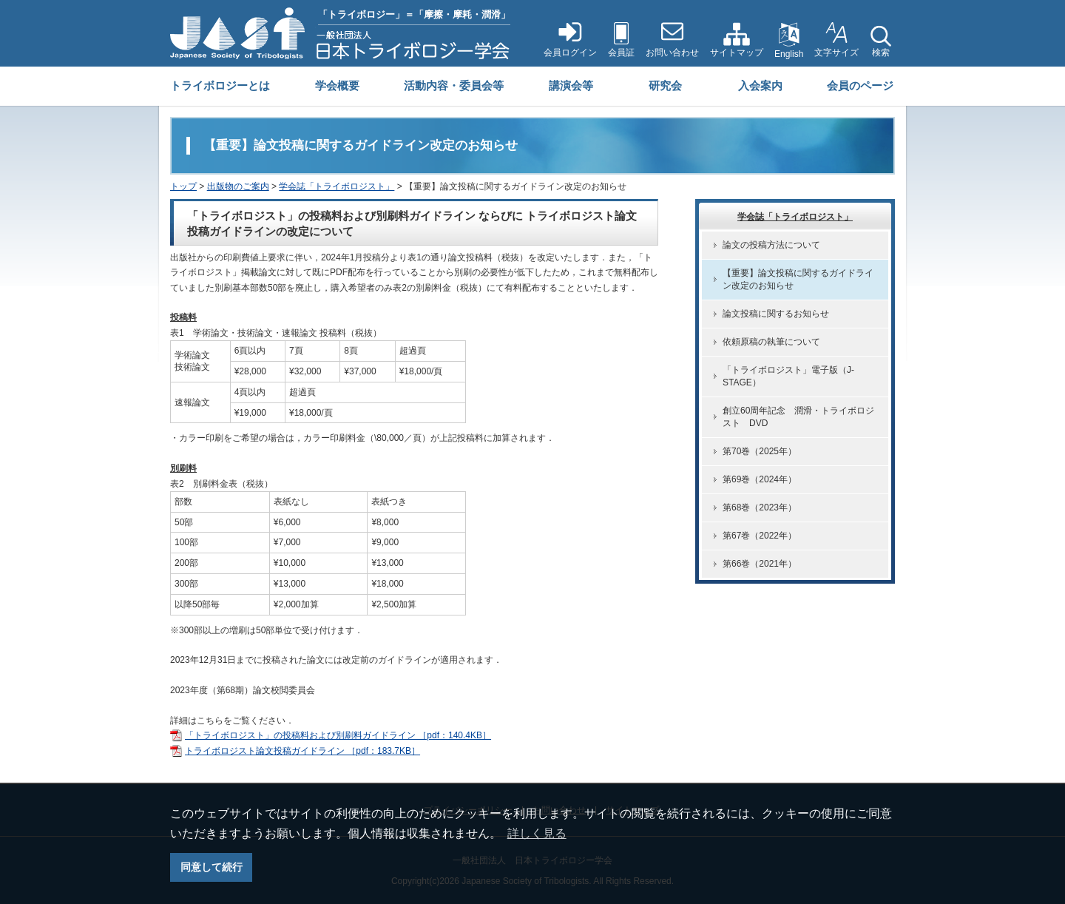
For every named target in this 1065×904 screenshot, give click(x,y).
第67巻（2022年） (760, 535)
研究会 (665, 85)
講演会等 (571, 85)
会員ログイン (570, 52)
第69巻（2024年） (760, 479)
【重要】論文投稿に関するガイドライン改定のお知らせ (798, 279)
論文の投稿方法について (771, 245)
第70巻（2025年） (760, 451)
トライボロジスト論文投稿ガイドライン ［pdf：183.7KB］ (302, 751)
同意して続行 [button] (211, 867)
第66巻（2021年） (760, 564)
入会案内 (760, 85)
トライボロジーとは (220, 85)
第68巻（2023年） (760, 507)
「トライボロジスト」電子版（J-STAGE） (788, 376)
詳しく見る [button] (537, 833)
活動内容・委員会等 (454, 85)
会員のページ (860, 85)
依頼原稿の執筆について (771, 342)
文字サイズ (836, 52)
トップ (183, 186)
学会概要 (337, 85)
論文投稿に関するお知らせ (776, 313)
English (788, 54)
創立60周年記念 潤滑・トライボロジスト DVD (798, 416)
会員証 (621, 52)
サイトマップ (736, 52)
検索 (881, 52)
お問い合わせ (672, 52)
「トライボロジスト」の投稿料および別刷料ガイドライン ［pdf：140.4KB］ (338, 735)
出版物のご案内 (238, 186)
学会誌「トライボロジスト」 (336, 186)
